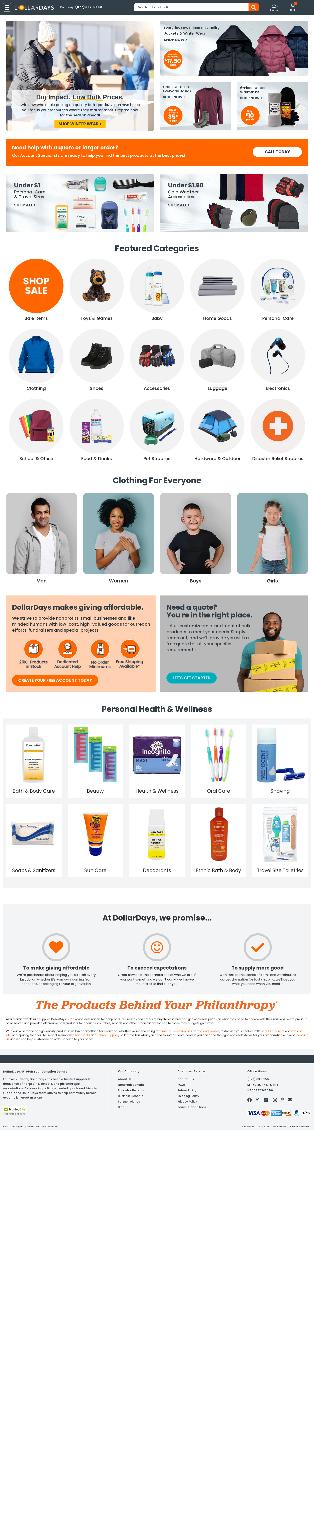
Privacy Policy (187, 1102)
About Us (124, 1079)
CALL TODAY (277, 152)
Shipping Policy (188, 1096)
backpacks (82, 1035)
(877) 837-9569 (259, 1079)
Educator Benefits (131, 1090)
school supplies (107, 1035)
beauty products (272, 1031)
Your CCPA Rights (13, 1126)
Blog (121, 1107)
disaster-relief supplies (176, 1031)
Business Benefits (130, 1096)
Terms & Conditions (191, 1107)
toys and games (207, 1031)
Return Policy (186, 1090)
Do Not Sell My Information (42, 1126)
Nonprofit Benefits (131, 1085)
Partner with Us (129, 1102)
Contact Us (185, 1079)
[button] (274, 7)
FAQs (181, 1085)
